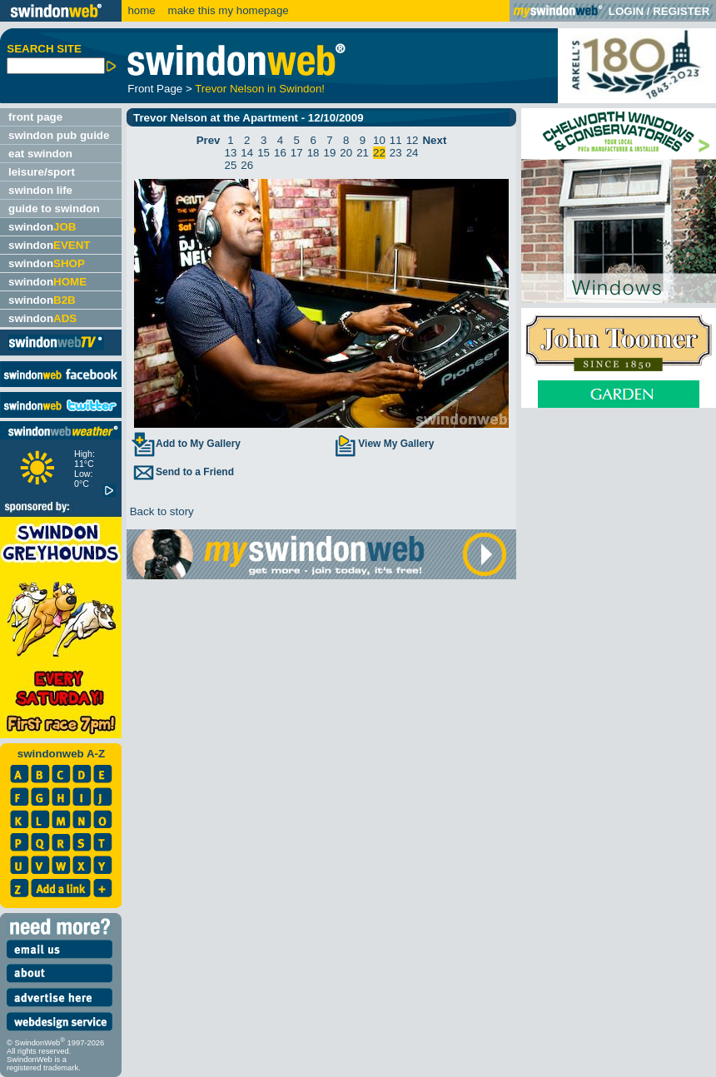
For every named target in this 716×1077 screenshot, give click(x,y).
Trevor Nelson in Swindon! (260, 88)
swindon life (40, 190)
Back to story (160, 511)
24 (412, 152)
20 (346, 152)
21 (362, 152)
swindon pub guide (58, 135)
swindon (42, 227)
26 (247, 165)
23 (396, 152)
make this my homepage (227, 10)
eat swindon (40, 153)
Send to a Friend (182, 472)
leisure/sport (41, 172)
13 (231, 152)
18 (313, 152)
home (141, 10)
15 (263, 152)
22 (379, 152)
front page (35, 117)
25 (231, 165)
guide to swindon (54, 208)
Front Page (154, 88)
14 (247, 152)
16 (280, 152)
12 (412, 140)
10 (379, 140)
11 (396, 140)
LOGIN (626, 11)
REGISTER (681, 11)
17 (297, 152)
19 (330, 152)
